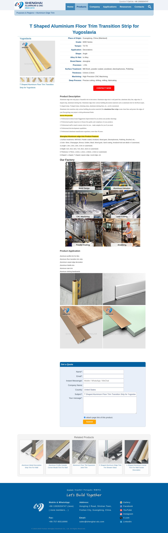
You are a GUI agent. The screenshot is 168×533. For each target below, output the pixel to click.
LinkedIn (126, 522)
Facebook (126, 506)
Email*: (79, 376)
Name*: (79, 372)
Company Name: (75, 385)
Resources (125, 6)
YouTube (126, 510)
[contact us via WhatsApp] (150, 2)
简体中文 (97, 490)
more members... (58, 510)
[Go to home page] (28, 5)
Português (88, 490)
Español (78, 490)
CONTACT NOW (104, 88)
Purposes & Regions (25, 13)
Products (81, 6)
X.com (124, 518)
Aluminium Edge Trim (45, 13)
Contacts (139, 6)
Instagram (126, 514)
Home (70, 6)
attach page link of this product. (98, 417)
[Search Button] (150, 6)
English (70, 490)
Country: (78, 390)
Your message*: (75, 398)
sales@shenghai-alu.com (91, 522)
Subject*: (78, 394)
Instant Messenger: (74, 381)
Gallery (125, 502)
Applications (110, 6)
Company (95, 6)
